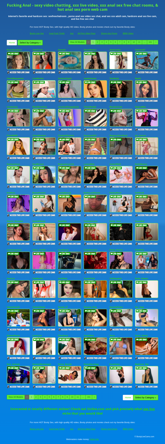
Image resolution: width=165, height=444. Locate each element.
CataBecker (37, 278)
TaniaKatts (114, 78)
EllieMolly (139, 250)
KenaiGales (114, 364)
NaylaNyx (62, 221)
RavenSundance (14, 50)
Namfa (138, 78)
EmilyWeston (141, 164)
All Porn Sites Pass (86, 33)
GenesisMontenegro (41, 364)
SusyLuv (11, 278)
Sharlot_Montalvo (15, 221)
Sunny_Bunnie (65, 364)
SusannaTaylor (65, 78)
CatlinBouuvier (90, 250)
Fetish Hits (94, 439)
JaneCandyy (115, 50)
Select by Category (30, 42)
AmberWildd (115, 164)
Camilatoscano (90, 221)
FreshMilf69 (12, 135)
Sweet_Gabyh (141, 335)
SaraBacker (63, 250)
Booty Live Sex (37, 33)
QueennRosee (13, 335)
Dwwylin (62, 50)
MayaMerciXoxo (39, 107)
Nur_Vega (139, 307)
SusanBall (139, 221)
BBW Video (128, 33)
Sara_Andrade (13, 364)
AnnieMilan (89, 335)
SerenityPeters (116, 307)
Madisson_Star (142, 364)
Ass (72, 33)
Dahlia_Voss (115, 221)
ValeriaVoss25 (13, 307)
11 (139, 42)
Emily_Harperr (141, 278)
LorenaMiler (89, 164)
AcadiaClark (89, 278)
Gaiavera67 (140, 50)
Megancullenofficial (118, 135)
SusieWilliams (38, 221)
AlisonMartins (90, 50)
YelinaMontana (39, 135)
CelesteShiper (38, 307)
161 (150, 42)
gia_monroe (140, 135)
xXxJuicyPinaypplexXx (68, 107)
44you (112, 335)
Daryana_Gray (90, 307)
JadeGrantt (37, 50)
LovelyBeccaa (64, 193)
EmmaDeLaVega (91, 364)
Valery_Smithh (39, 250)
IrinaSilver (62, 278)
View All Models (77, 42)
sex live (149, 409)
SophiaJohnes (13, 164)
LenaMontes (38, 78)
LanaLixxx (37, 335)
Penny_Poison (116, 250)
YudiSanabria (115, 278)
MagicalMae (140, 107)
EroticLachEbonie (92, 193)
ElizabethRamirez (66, 135)
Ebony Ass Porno (109, 33)
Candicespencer (14, 250)
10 (134, 42)
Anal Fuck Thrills (57, 33)
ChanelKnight (90, 107)
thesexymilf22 (90, 135)
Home (12, 42)
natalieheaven (90, 78)
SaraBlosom (38, 164)
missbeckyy (12, 107)
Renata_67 (63, 307)
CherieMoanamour (15, 78)
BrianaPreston (39, 193)
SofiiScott (139, 193)
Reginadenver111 (66, 164)
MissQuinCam (115, 107)
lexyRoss (11, 193)
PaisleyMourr (115, 193)
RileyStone (63, 335)
